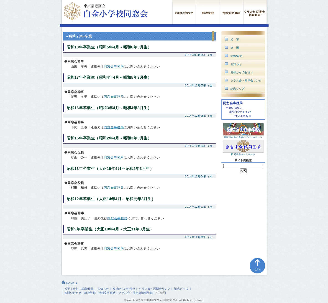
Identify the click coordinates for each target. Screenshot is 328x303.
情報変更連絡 (107, 292)
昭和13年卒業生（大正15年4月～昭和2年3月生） (110, 169)
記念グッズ (238, 88)
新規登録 (90, 292)
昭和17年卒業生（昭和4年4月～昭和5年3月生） (109, 77)
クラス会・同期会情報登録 (135, 292)
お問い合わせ (73, 292)
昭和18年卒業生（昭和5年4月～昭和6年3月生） (109, 47)
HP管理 (160, 292)
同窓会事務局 (114, 66)
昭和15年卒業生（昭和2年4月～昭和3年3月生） (109, 138)
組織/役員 (237, 56)
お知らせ (236, 64)
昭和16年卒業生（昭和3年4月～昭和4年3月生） (109, 108)
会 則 (235, 47)
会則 (76, 288)
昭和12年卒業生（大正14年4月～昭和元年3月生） (111, 199)
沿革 (67, 288)
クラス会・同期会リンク (246, 80)
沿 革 (235, 39)
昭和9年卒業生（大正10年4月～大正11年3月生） (110, 229)
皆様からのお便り (242, 72)
